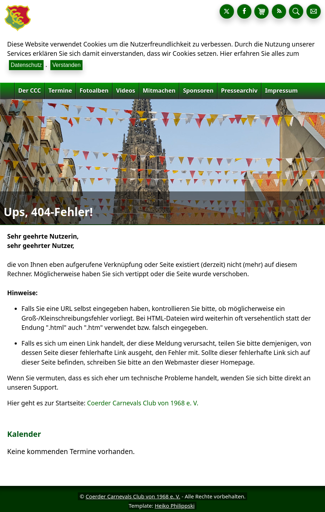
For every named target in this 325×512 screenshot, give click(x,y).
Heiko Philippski (175, 505)
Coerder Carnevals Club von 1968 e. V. (143, 403)
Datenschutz (26, 65)
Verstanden (66, 65)
